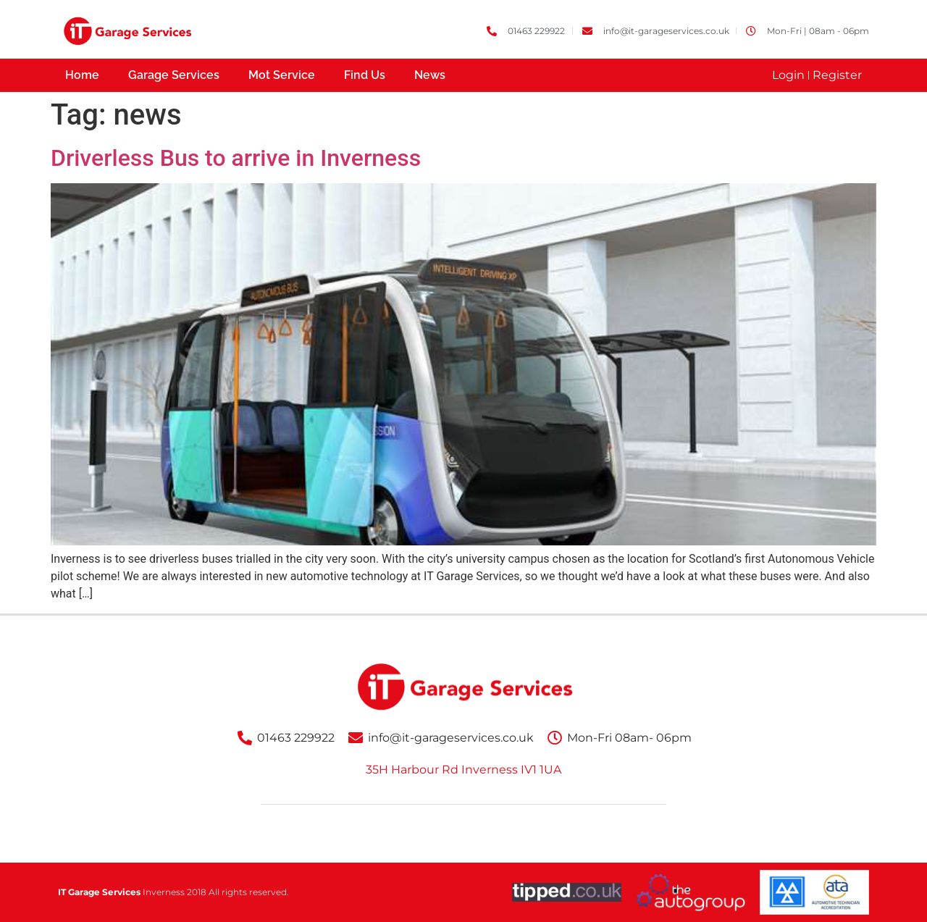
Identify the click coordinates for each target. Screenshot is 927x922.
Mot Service (281, 75)
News (429, 75)
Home (82, 75)
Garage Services (173, 75)
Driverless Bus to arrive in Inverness (236, 158)
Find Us (364, 75)
